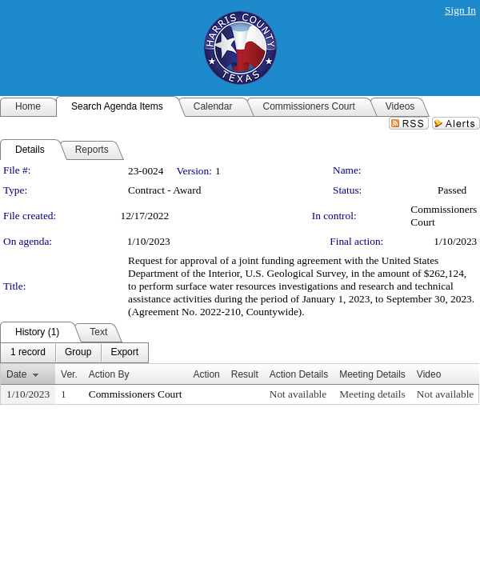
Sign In (460, 10)
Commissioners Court (135, 394)
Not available (298, 394)
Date (16, 374)
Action (206, 374)
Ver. (69, 374)
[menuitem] (28, 352)
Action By (109, 374)
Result (244, 374)
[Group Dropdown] (78, 352)
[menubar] (74, 352)
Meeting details (372, 394)
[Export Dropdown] (124, 352)
